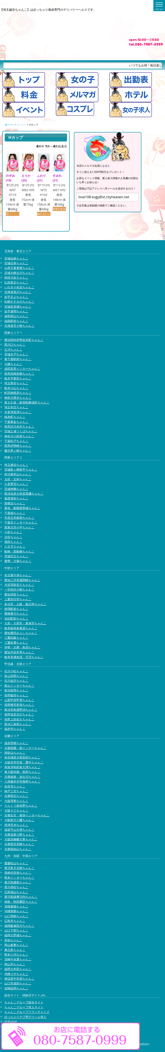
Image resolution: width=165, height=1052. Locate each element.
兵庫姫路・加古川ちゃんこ (22, 777)
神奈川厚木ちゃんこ (17, 398)
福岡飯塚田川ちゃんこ (19, 926)
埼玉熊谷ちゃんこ (16, 383)
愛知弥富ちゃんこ (16, 594)
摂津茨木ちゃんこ (16, 825)
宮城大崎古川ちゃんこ (19, 273)
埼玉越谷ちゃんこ (16, 465)
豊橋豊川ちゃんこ (16, 613)
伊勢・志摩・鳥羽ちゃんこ (22, 647)
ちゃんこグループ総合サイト (23, 1002)
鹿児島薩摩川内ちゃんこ (20, 897)
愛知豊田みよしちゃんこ (20, 633)
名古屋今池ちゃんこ (17, 575)
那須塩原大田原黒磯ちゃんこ (23, 493)
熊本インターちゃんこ (19, 877)
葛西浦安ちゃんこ (16, 498)
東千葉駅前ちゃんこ (17, 359)
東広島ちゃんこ (14, 950)
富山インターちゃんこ (19, 685)
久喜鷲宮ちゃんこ (16, 484)
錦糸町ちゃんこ (14, 417)
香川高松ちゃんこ (16, 887)
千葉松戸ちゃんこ (16, 441)
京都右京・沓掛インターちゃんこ (26, 815)
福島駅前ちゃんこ (16, 321)
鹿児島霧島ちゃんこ (17, 882)
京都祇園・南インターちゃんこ (25, 748)
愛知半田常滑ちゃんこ (19, 652)
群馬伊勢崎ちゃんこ (17, 446)
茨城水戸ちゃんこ (16, 354)
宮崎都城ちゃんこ (16, 906)
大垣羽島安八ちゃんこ (19, 585)
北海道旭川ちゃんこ (17, 292)
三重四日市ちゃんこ (17, 599)
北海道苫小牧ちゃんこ (19, 326)
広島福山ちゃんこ (16, 892)
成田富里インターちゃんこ (22, 369)
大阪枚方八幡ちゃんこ (19, 820)
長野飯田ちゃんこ (16, 695)
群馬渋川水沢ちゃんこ (19, 426)
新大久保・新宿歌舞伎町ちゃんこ (26, 402)
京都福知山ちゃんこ (17, 849)
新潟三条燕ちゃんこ (17, 724)
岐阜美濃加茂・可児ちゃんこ (23, 657)
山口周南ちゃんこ (16, 916)
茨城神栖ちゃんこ (16, 489)
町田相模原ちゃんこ (17, 393)
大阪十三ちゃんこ (16, 810)
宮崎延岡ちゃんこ (16, 988)
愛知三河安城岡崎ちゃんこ (22, 580)
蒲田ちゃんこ (13, 542)
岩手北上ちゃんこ (16, 297)
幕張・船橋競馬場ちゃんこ (22, 508)
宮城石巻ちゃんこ (16, 263)
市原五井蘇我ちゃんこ (19, 518)
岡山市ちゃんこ (14, 964)
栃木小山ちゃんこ (16, 388)
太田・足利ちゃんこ (17, 479)
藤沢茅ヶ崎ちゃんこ (17, 450)
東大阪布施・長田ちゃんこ (22, 772)
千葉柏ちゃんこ (14, 513)
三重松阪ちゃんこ (16, 638)
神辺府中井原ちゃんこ (19, 979)
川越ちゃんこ (13, 364)
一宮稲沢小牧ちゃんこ (19, 589)
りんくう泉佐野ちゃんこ (20, 805)
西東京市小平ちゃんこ (19, 527)
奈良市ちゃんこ (14, 786)
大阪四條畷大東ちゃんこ (20, 839)
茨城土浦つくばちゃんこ (20, 431)
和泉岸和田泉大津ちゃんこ (22, 767)
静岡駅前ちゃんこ (16, 609)
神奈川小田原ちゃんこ (19, 436)
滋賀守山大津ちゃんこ (19, 830)
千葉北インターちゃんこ (20, 522)
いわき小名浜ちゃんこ (19, 287)
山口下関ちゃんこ (16, 930)
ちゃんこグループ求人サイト (23, 1007)
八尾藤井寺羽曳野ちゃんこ (22, 781)
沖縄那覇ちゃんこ (16, 911)
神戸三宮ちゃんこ (16, 791)
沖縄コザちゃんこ (16, 974)
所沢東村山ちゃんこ (17, 474)
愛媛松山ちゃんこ (16, 863)
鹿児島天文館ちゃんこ (19, 868)
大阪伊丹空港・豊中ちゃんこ (23, 762)
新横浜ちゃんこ (14, 503)
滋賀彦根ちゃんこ (16, 743)
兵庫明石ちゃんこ (16, 796)
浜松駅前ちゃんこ (16, 618)
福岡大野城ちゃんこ (17, 935)
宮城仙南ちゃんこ (16, 258)
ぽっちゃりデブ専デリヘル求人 (25, 1017)
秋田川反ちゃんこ (16, 277)
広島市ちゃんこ (14, 921)
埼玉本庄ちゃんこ (16, 407)
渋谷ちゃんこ (13, 537)
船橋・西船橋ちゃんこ (19, 551)
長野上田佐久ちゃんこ (19, 719)
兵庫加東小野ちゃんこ (19, 834)
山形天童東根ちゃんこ (19, 268)
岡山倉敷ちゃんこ (16, 945)
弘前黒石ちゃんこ (16, 282)
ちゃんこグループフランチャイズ (26, 1012)
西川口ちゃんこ (14, 344)
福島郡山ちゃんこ (16, 316)
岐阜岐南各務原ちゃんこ (20, 628)
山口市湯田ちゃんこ (17, 983)
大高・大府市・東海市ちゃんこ (25, 623)
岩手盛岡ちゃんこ (16, 311)
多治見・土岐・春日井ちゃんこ (25, 604)
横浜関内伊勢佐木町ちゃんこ (23, 340)
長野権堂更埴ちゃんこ (19, 705)
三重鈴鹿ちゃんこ (16, 642)
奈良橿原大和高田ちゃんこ (22, 757)
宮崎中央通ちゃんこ (17, 959)
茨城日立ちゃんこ (16, 556)
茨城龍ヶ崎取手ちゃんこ (20, 469)
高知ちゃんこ (13, 940)
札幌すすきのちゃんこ (19, 301)
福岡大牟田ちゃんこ (17, 969)
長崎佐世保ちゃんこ (17, 873)
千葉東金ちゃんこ (16, 422)
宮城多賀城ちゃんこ (17, 306)
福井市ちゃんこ (14, 729)
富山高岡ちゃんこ (16, 676)
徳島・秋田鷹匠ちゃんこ (20, 902)
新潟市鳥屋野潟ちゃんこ (20, 710)
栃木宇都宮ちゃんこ (17, 378)
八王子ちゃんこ (14, 546)
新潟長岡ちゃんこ (16, 690)
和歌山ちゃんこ (14, 753)
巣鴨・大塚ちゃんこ (17, 561)
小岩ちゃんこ (13, 532)
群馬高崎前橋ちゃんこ (19, 374)
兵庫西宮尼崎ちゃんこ (19, 844)
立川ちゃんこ (13, 349)
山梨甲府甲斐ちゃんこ (19, 700)
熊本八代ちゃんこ (16, 954)
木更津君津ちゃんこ (17, 412)
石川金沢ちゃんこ (16, 681)
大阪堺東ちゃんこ (16, 801)
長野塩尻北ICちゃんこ (19, 714)
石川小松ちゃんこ (16, 671)
